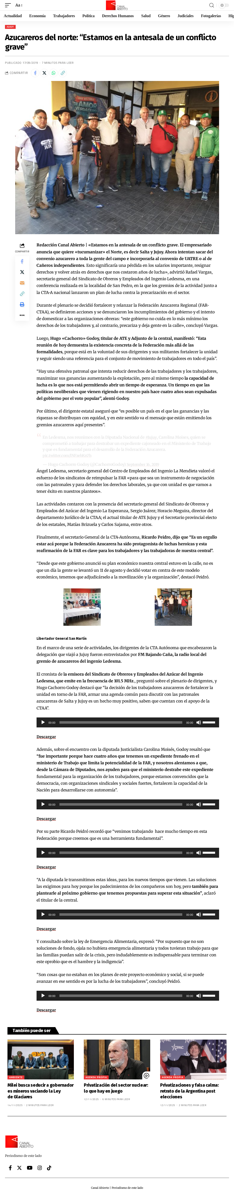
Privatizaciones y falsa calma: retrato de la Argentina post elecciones (189, 1090)
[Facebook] (10, 1167)
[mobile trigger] (9, 5)
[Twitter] (19, 1167)
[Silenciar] (198, 721)
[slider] (120, 721)
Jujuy (10, 26)
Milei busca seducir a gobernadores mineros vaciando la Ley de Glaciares (40, 1090)
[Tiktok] (49, 1167)
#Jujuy (150, 437)
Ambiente (16, 1076)
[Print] (22, 310)
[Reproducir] (43, 721)
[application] (128, 722)
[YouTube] (29, 1167)
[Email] (22, 286)
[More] (22, 322)
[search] (211, 5)
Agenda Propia (96, 1076)
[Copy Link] (62, 73)
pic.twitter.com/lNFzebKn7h (68, 455)
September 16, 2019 (144, 464)
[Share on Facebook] (35, 73)
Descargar (46, 735)
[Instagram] (40, 1167)
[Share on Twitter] (44, 73)
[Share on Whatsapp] (53, 73)
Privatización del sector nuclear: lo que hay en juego (116, 1087)
